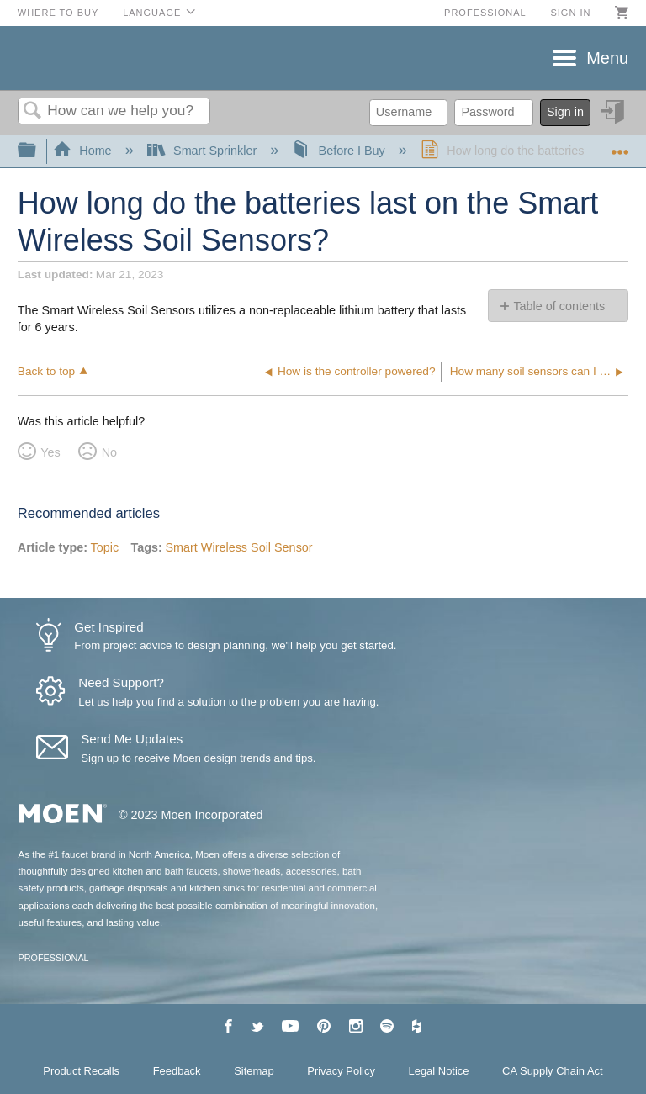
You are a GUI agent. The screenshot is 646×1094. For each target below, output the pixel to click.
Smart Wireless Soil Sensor (238, 547)
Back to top (46, 371)
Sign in (570, 13)
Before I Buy (340, 150)
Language (152, 13)
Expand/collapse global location (620, 145)
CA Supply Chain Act (552, 1071)
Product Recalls (81, 1071)
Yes (50, 452)
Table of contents (559, 306)
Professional (485, 13)
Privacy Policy (341, 1071)
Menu (607, 58)
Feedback (177, 1071)
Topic (105, 547)
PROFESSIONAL (54, 958)
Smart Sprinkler (204, 150)
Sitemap (254, 1071)
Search (33, 111)
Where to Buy (58, 13)
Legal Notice (439, 1071)
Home (84, 150)
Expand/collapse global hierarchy (38, 150)
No (109, 452)
